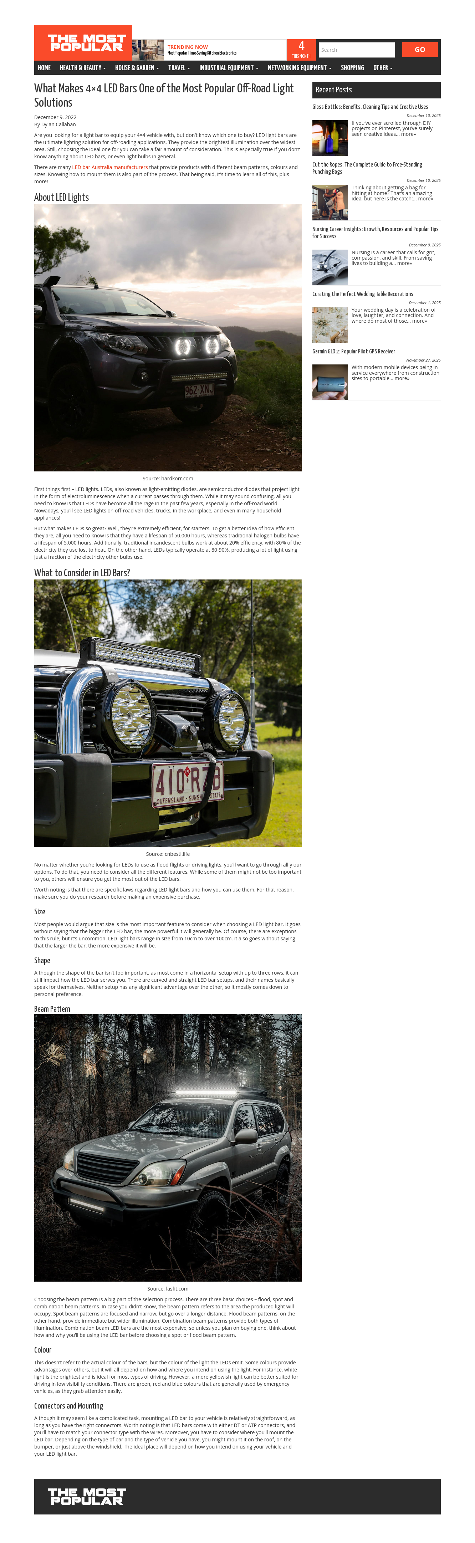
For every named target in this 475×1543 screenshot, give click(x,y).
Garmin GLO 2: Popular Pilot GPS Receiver (353, 352)
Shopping (352, 68)
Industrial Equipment (229, 68)
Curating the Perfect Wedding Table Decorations (362, 294)
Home (44, 68)
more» (408, 134)
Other (383, 68)
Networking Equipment (300, 68)
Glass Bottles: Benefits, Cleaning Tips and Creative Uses (370, 107)
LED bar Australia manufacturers (110, 167)
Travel (179, 68)
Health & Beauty (83, 68)
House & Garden (137, 68)
